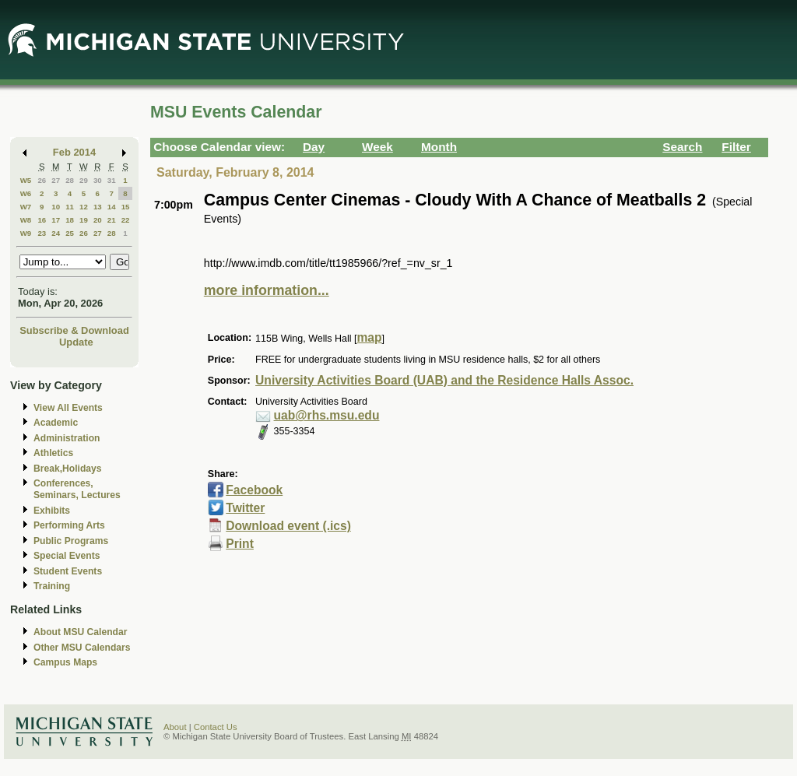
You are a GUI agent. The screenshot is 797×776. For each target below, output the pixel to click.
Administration (66, 438)
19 (83, 220)
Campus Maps (65, 662)
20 (97, 220)
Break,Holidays (67, 468)
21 (111, 220)
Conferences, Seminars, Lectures (77, 489)
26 (41, 180)
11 (69, 206)
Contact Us (215, 727)
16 (41, 220)
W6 (26, 193)
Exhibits (51, 510)
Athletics (53, 453)
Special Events (66, 555)
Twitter (245, 507)
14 (111, 206)
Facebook (254, 490)
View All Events (68, 407)
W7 (26, 206)
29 (83, 180)
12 (83, 206)
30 (97, 180)
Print (240, 543)
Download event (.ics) (288, 525)
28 (69, 180)
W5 (26, 180)
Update (76, 342)
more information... (266, 290)
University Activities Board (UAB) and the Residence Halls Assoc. (444, 380)
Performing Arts (69, 525)
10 (55, 206)
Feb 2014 (74, 152)
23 (41, 233)
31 (111, 180)
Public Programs (70, 540)
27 (55, 180)
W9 (26, 233)
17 (55, 220)
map (368, 337)
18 (69, 220)
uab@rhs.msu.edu (327, 415)
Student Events (67, 571)
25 (69, 233)
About (175, 727)
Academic (55, 422)
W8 (26, 220)
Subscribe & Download (74, 330)
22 (125, 220)
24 (55, 233)
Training (51, 586)
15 (125, 206)
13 (97, 206)
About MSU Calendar (80, 632)
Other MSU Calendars (82, 647)
